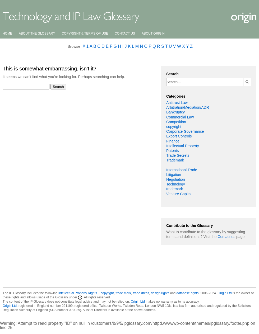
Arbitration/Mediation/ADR (187, 107)
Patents (172, 151)
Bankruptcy (175, 112)
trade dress (141, 293)
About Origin (153, 33)
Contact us (226, 237)
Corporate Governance (185, 131)
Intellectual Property (182, 146)
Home (7, 33)
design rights (160, 293)
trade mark (123, 293)
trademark (174, 189)
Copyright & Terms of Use (85, 33)
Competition (176, 122)
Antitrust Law (177, 103)
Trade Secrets (177, 155)
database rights (188, 293)
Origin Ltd (225, 293)
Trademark (175, 160)
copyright (173, 127)
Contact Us (125, 33)
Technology (175, 184)
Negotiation (175, 179)
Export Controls (179, 136)
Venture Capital (179, 194)
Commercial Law (180, 117)
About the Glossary (37, 33)
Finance (172, 141)
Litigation (173, 175)
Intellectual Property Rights (77, 293)
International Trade (181, 170)
